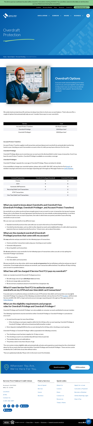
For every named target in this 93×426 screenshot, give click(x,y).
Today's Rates (61, 402)
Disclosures (44, 422)
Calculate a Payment (81, 388)
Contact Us (69, 7)
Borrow (55, 15)
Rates (55, 7)
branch (68, 166)
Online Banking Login (81, 395)
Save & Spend (42, 15)
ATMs (5, 394)
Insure (66, 15)
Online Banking (68, 168)
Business (77, 15)
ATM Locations (80, 367)
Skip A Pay (78, 399)
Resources (61, 7)
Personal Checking (20, 56)
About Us (60, 385)
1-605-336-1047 (8, 400)
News (58, 392)
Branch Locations (59, 367)
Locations (38, 7)
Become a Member (47, 7)
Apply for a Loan (80, 385)
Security (37, 422)
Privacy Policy (29, 422)
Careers (59, 388)
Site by (84, 422)
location (65, 296)
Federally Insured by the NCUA (56, 422)
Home (4, 56)
